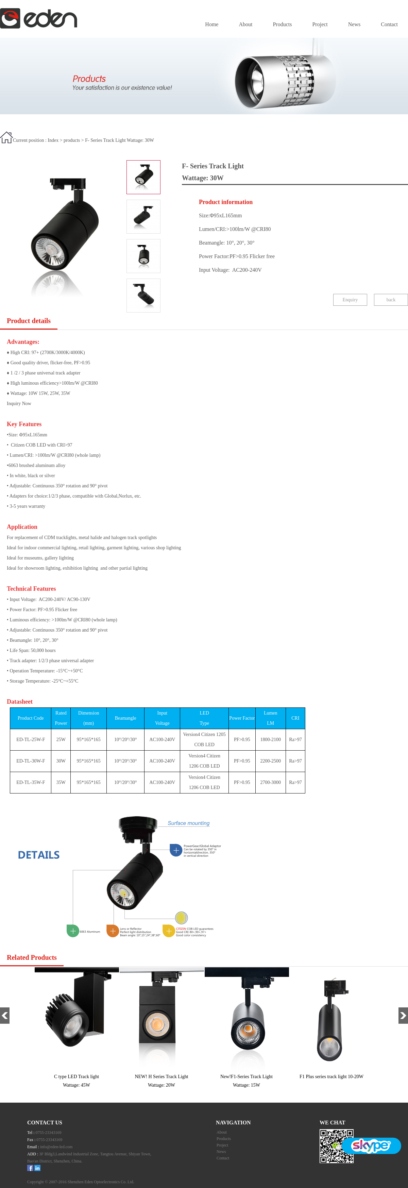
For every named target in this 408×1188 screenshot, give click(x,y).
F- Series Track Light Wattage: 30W (119, 140)
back (391, 299)
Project (319, 24)
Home (211, 24)
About (245, 24)
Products (282, 24)
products (72, 140)
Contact (389, 24)
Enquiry (350, 299)
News (354, 24)
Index (53, 140)
